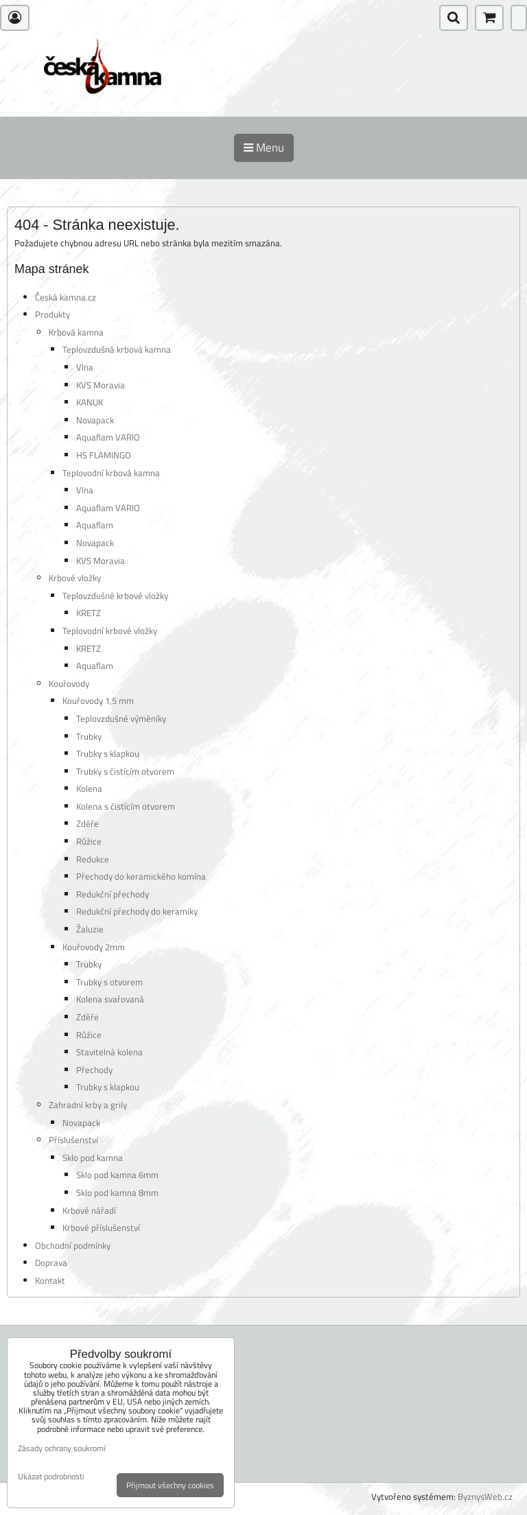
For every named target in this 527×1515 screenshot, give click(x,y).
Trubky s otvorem (109, 982)
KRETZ (88, 613)
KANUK (89, 402)
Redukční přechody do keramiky (137, 911)
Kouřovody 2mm (93, 947)
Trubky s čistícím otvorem (125, 771)
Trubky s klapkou (107, 753)
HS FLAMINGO (103, 455)
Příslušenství (73, 1140)
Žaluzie (90, 929)
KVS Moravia (100, 385)
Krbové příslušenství (101, 1227)
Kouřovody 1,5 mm (98, 700)
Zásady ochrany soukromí (62, 1448)
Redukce (92, 859)
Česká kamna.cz (65, 297)
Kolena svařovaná (110, 999)
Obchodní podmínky (72, 1245)
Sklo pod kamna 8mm (117, 1192)
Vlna (84, 367)
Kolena (89, 788)
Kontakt (50, 1280)
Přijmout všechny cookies (170, 1485)
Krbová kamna (76, 332)
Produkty (52, 314)
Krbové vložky (75, 578)
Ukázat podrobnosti (51, 1476)
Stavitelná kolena (109, 1052)
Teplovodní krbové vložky (109, 630)
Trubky (89, 736)
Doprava (51, 1262)
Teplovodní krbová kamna (111, 473)
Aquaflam (94, 525)
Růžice (89, 841)
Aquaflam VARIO (108, 437)
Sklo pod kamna (92, 1157)
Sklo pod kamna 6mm (117, 1175)
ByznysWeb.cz (485, 1496)
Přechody (94, 1070)
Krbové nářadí (89, 1210)
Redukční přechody (112, 894)
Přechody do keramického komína (141, 876)
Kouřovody (69, 683)
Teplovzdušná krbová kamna (116, 349)
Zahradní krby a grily (88, 1105)
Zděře (87, 823)
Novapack (95, 420)
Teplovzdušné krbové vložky (115, 595)
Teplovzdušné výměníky (121, 718)
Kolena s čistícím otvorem (125, 806)
